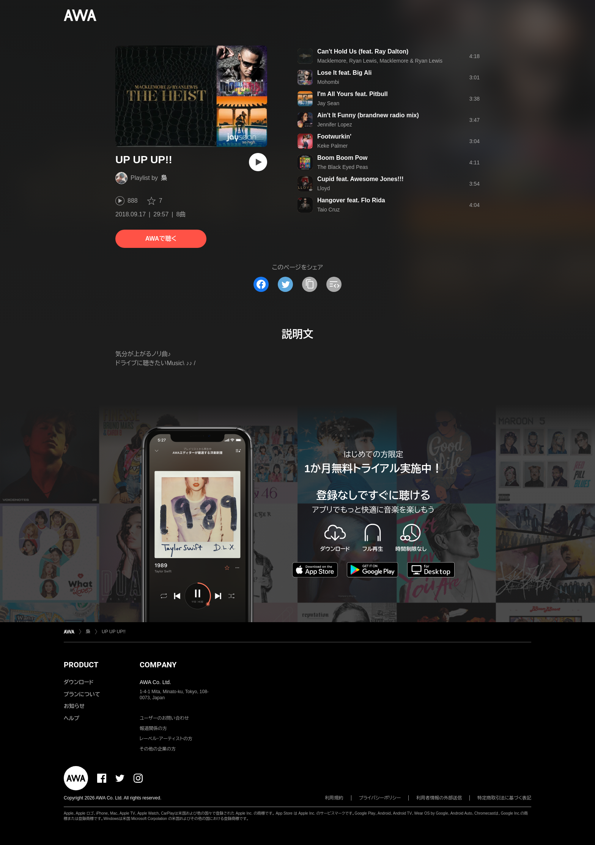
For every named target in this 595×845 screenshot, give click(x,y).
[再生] (258, 162)
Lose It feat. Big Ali (344, 72)
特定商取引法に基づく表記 (504, 798)
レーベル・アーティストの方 (166, 738)
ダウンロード (78, 682)
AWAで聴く (160, 238)
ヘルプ (71, 718)
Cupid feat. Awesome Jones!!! (360, 179)
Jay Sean (328, 103)
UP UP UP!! (114, 631)
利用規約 (334, 798)
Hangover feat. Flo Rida (351, 200)
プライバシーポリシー (380, 798)
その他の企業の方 (158, 749)
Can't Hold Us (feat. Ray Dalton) (362, 51)
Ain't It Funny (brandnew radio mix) (368, 115)
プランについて (82, 694)
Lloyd (323, 188)
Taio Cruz (328, 210)
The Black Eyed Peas (342, 167)
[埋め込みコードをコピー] (334, 284)
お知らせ (74, 706)
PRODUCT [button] (81, 664)
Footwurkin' (334, 136)
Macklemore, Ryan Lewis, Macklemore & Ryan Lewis (379, 61)
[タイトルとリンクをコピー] (309, 284)
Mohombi (328, 82)
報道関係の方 (153, 728)
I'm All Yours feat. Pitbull (352, 94)
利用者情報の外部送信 (439, 798)
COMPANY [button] (158, 664)
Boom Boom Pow (342, 157)
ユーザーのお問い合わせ (164, 718)
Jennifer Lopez (334, 124)
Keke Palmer (332, 146)
